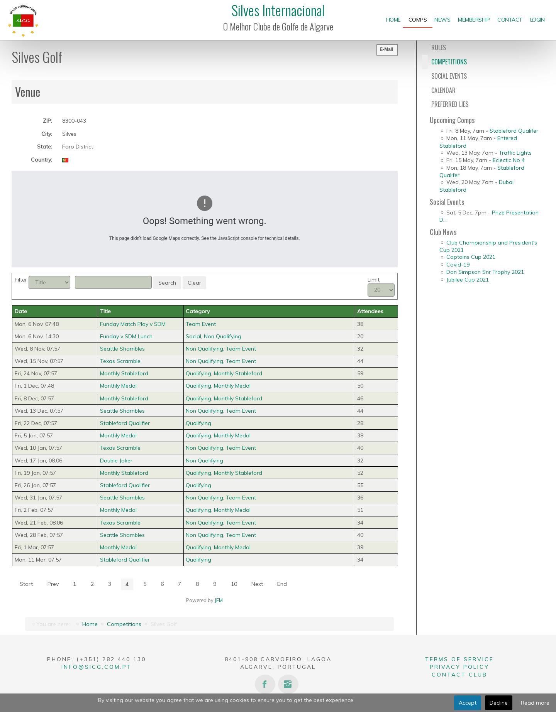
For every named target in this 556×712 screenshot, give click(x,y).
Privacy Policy (459, 666)
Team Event (201, 324)
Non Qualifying (222, 336)
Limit (374, 279)
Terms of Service (459, 659)
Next (257, 583)
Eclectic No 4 (509, 160)
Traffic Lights (515, 152)
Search (167, 282)
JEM (219, 600)
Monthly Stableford (238, 373)
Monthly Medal (232, 385)
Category (198, 311)
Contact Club (459, 674)
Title (105, 311)
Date (21, 311)
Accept (467, 702)
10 (234, 583)
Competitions (124, 624)
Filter (21, 279)
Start (26, 583)
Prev (53, 583)
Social (193, 336)
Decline (499, 702)
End (282, 583)
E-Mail (386, 49)
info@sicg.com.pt (96, 666)
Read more (535, 702)
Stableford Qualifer (514, 130)
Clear (194, 282)
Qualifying (198, 373)
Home (90, 624)
